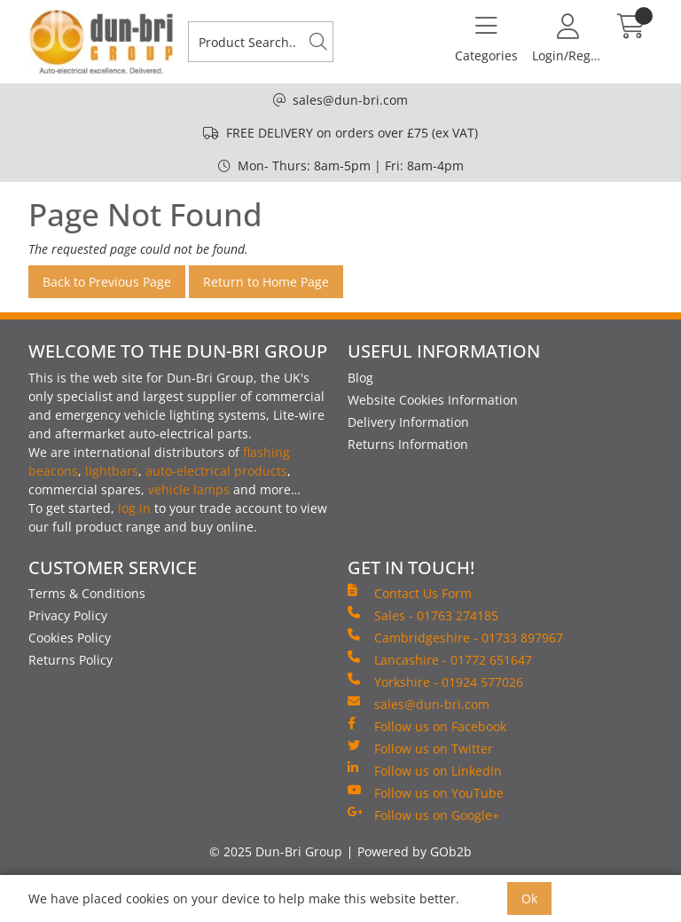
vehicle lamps (189, 489)
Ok (529, 898)
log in (134, 508)
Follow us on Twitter (420, 748)
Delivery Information (408, 422)
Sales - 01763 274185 (423, 615)
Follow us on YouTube (426, 792)
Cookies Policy (69, 637)
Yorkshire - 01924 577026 (435, 681)
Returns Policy (70, 659)
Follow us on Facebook (427, 726)
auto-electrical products (216, 470)
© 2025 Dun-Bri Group (275, 851)
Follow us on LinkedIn (425, 770)
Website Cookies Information (433, 399)
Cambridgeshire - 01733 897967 (455, 637)
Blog (360, 377)
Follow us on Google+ (423, 814)
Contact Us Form (410, 593)
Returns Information (408, 444)
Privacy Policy (67, 615)
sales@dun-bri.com (350, 99)
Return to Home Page (266, 281)
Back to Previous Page (107, 281)
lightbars (111, 470)
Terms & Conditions (86, 593)
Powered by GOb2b (414, 851)
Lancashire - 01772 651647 (440, 659)
